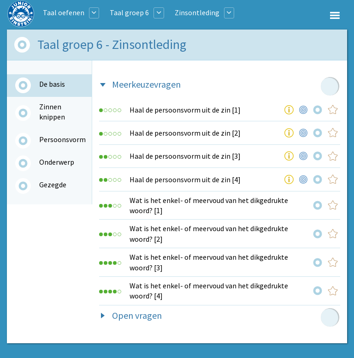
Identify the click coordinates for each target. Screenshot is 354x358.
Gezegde (52, 184)
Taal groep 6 (129, 12)
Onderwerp (56, 162)
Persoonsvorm (62, 139)
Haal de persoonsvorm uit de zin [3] (185, 156)
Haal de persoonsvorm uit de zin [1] (185, 109)
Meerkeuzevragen (146, 84)
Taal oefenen (63, 12)
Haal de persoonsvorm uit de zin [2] (185, 132)
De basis (52, 84)
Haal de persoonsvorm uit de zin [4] (185, 179)
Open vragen (137, 315)
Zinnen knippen (52, 111)
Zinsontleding (197, 12)
